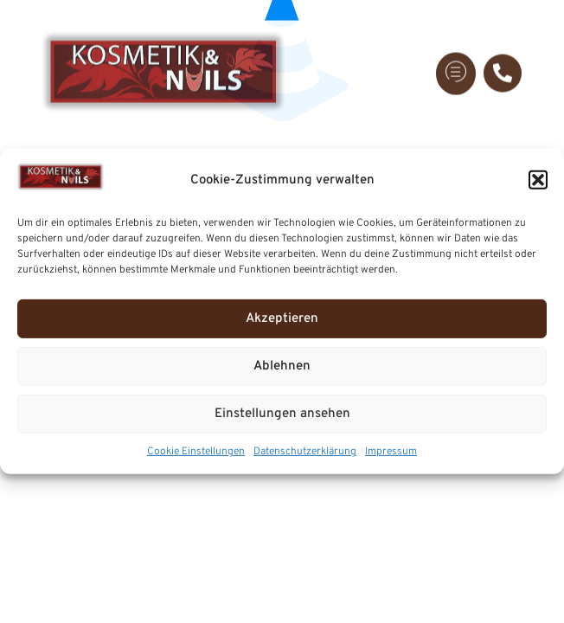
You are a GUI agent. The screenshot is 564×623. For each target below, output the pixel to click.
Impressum (391, 452)
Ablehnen (282, 366)
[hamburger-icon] (456, 66)
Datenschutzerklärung (304, 452)
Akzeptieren (282, 319)
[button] (538, 180)
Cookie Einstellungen (196, 452)
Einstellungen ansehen (282, 414)
